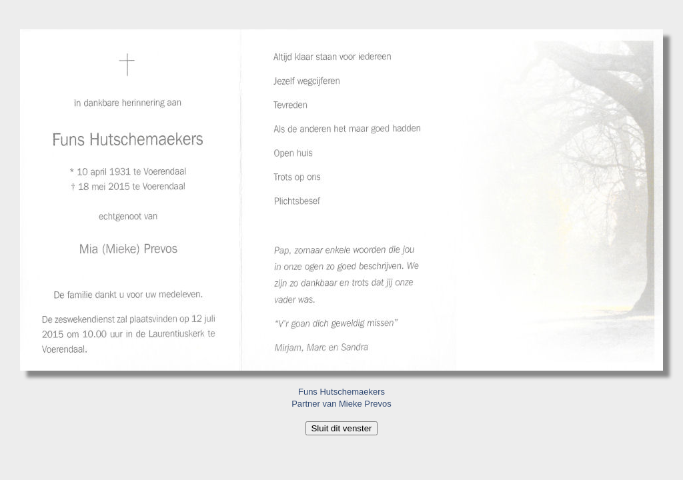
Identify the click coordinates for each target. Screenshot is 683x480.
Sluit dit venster (341, 428)
